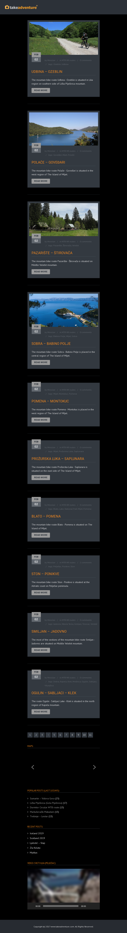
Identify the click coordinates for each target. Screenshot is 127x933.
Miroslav (51, 60)
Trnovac (86, 624)
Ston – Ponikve (45, 574)
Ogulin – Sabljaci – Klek (54, 693)
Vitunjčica (49, 685)
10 (84, 735)
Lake (61, 509)
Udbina (65, 64)
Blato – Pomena (46, 516)
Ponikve (66, 566)
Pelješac (57, 566)
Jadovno (57, 624)
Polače (71, 155)
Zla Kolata (35, 847)
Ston (72, 566)
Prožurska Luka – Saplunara (58, 459)
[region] (63, 767)
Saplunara (79, 451)
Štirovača (67, 245)
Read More (40, 90)
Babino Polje (59, 336)
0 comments (86, 60)
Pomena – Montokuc (50, 401)
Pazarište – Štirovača (52, 253)
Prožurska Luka (66, 451)
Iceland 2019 (37, 833)
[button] (32, 767)
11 (90, 735)
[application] (63, 889)
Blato (55, 509)
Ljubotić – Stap (37, 843)
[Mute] (90, 906)
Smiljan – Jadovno (49, 631)
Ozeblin (57, 64)
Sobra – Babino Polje (51, 344)
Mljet (65, 155)
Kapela (63, 681)
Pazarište (57, 245)
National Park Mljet (74, 509)
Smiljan (78, 624)
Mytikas (33, 852)
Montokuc (63, 393)
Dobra (56, 681)
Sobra (74, 336)
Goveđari (57, 155)
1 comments (86, 562)
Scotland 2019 (37, 838)
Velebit (75, 245)
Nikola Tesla (67, 624)
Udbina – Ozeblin (47, 72)
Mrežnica (77, 681)
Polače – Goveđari (48, 162)
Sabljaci (92, 681)
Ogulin (85, 681)
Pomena (73, 393)
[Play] (32, 906)
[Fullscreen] (95, 906)
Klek (70, 681)
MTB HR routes (68, 60)
